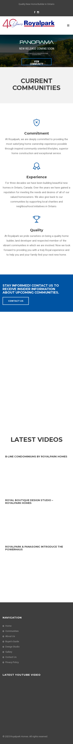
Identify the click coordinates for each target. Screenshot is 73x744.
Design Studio (12, 646)
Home (8, 626)
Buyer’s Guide (12, 641)
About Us (10, 636)
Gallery (8, 652)
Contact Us (15, 301)
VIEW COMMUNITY (36, 62)
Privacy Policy (12, 662)
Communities (12, 631)
